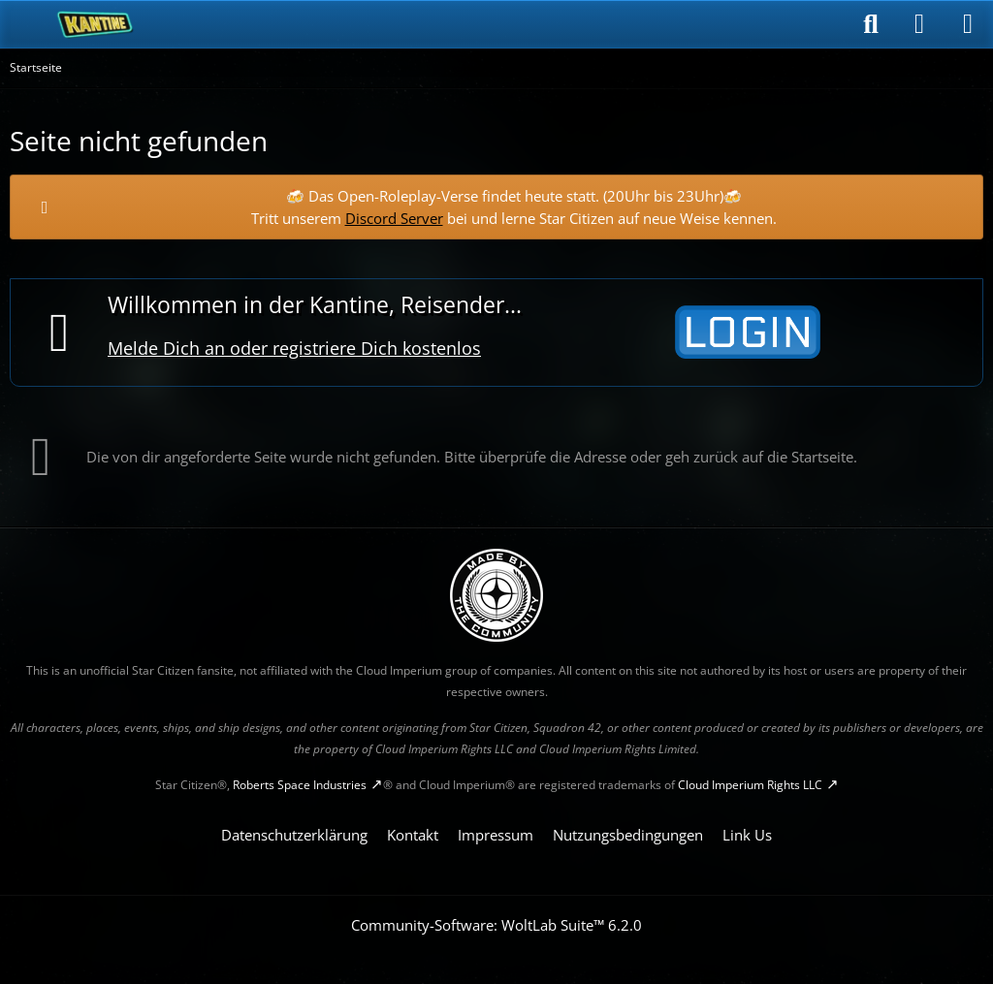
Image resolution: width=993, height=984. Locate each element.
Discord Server (394, 218)
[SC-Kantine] (95, 24)
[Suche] (870, 24)
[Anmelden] (919, 24)
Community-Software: (496, 925)
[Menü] (967, 24)
